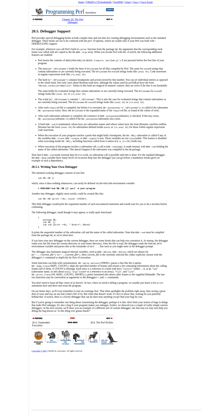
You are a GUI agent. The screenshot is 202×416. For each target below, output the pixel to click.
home (81, 2)
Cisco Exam (146, 2)
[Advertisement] (14, 207)
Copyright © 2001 (39, 355)
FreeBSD (118, 2)
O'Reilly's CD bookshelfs (99, 2)
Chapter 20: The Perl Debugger (72, 21)
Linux (128, 2)
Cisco (135, 2)
